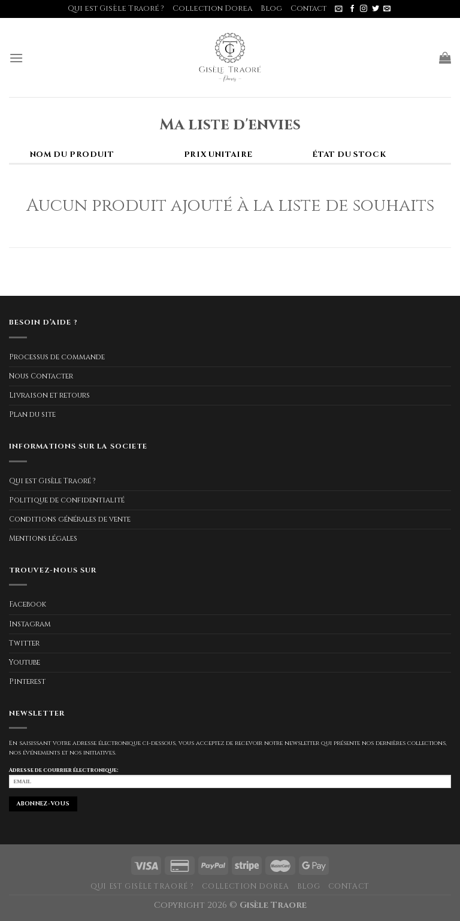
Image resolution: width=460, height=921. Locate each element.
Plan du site (32, 414)
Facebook (27, 604)
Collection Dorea (212, 9)
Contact (308, 9)
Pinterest (27, 681)
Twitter (24, 643)
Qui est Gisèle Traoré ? (116, 9)
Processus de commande (57, 357)
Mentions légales (43, 538)
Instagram (30, 624)
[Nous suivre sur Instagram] (363, 9)
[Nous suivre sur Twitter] (375, 9)
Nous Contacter (41, 376)
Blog (271, 9)
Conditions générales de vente (70, 519)
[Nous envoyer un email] (387, 9)
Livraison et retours (49, 395)
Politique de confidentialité (67, 500)
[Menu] (16, 57)
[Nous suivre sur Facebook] (352, 9)
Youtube (24, 662)
